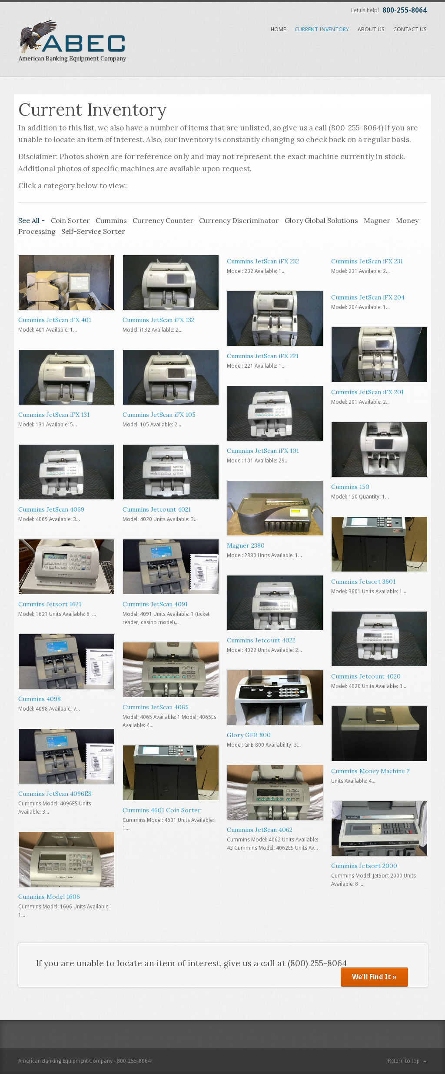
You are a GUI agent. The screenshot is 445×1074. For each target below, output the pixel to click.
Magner (377, 220)
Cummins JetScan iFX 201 (367, 392)
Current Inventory (322, 29)
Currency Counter (163, 220)
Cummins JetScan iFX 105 (159, 415)
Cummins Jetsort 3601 (363, 581)
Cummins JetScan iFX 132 (158, 320)
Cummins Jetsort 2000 (364, 866)
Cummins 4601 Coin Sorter (162, 810)
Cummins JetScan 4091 (155, 604)
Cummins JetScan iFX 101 (263, 451)
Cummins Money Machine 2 (370, 771)
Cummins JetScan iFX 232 (263, 261)
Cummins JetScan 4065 (156, 707)
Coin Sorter (70, 220)
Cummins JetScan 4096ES (55, 794)
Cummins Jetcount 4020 (366, 676)
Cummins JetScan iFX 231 (367, 261)
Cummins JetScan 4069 (51, 509)
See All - (32, 220)
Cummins (111, 220)
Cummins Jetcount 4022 (261, 640)
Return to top (404, 1061)
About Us (371, 29)
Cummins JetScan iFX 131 (54, 415)
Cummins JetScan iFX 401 (54, 320)
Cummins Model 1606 (49, 897)
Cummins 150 (350, 487)
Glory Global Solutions (321, 220)
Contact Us (410, 29)
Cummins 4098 (39, 699)
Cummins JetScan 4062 (259, 830)
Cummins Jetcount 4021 (157, 509)
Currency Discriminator (239, 220)
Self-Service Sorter (93, 231)
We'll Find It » (374, 977)
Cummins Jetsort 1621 (49, 604)
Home (278, 29)
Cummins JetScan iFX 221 (263, 356)
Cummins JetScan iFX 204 (368, 297)
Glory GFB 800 (249, 735)
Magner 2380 (246, 545)
